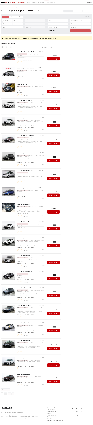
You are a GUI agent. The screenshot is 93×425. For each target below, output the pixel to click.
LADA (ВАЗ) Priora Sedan (24, 305)
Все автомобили (21, 2)
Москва (43, 61)
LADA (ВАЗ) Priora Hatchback (25, 135)
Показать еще (5, 389)
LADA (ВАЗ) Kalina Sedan (24, 188)
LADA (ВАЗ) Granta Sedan (24, 118)
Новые (28, 2)
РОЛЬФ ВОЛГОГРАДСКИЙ (24, 60)
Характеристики (87, 11)
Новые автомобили (18, 412)
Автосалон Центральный (25, 110)
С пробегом (34, 2)
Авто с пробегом (51, 409)
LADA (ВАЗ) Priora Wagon (24, 100)
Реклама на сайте (51, 415)
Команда (49, 413)
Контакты (49, 417)
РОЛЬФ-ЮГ (20, 76)
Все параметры (7, 31)
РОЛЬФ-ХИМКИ (21, 180)
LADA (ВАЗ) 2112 (22, 84)
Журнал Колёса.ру (50, 2)
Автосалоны (41, 2)
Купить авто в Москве (6, 412)
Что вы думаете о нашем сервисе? (81, 415)
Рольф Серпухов (22, 214)
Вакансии (49, 418)
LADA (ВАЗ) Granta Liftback (25, 170)
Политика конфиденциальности (55, 420)
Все (6, 16)
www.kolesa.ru (34, 416)
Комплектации (78, 11)
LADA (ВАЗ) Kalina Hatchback (25, 52)
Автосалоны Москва (52, 411)
